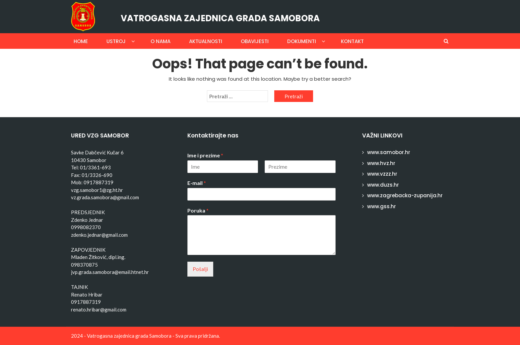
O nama (160, 41)
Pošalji (200, 269)
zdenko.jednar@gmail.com (99, 235)
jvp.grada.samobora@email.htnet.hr (110, 272)
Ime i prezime (205, 155)
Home (81, 41)
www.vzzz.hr (382, 173)
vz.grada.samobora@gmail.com (105, 197)
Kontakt (352, 41)
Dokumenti (301, 41)
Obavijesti (255, 41)
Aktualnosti (205, 41)
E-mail (196, 183)
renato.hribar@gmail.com (98, 309)
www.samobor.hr (388, 152)
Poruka (198, 210)
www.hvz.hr (381, 163)
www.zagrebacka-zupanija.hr (405, 195)
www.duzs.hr (383, 184)
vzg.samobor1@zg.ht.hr (97, 190)
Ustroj (116, 41)
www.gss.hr (381, 206)
